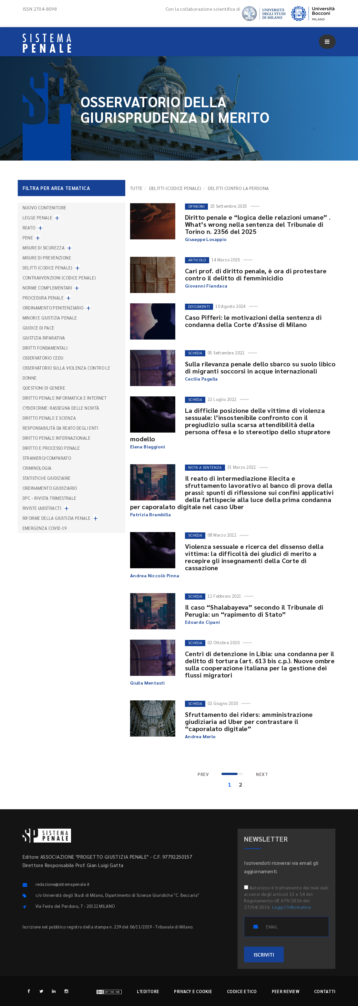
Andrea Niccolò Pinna (154, 575)
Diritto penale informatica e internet (65, 398)
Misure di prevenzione (47, 257)
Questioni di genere (44, 388)
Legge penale (38, 217)
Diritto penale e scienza (49, 418)
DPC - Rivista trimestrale (50, 498)
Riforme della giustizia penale (57, 518)
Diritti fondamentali (45, 348)
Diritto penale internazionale (57, 438)
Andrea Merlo (200, 736)
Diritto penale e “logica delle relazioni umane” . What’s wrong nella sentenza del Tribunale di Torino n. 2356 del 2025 (258, 224)
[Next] (262, 774)
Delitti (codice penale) (175, 188)
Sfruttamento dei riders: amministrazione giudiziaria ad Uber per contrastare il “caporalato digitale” (249, 721)
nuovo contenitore (44, 207)
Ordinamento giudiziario (50, 488)
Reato (29, 227)
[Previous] (203, 774)
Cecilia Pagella (201, 379)
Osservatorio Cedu (43, 358)
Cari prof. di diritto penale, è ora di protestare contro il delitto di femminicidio (256, 274)
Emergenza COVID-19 (45, 528)
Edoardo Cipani (202, 622)
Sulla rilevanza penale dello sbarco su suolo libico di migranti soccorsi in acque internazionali (260, 367)
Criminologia (37, 468)
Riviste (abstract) (42, 508)
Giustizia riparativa (44, 338)
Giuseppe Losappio (206, 239)
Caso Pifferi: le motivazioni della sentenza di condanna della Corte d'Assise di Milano (253, 321)
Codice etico (242, 991)
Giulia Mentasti (147, 683)
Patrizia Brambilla (150, 514)
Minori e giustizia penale (50, 317)
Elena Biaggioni (147, 446)
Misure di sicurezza (44, 247)
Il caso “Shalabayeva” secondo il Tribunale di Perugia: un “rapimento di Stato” (254, 610)
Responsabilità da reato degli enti (60, 428)
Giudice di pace (39, 327)
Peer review (285, 991)
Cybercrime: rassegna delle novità (61, 408)
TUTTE (136, 188)
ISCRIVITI (264, 954)
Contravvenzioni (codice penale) (59, 277)
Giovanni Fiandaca (206, 285)
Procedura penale (43, 297)
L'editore (148, 991)
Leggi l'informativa (291, 907)
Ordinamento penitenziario (53, 307)
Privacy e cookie (193, 991)
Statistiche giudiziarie (47, 478)
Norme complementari (47, 287)
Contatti (324, 991)
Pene (28, 237)
